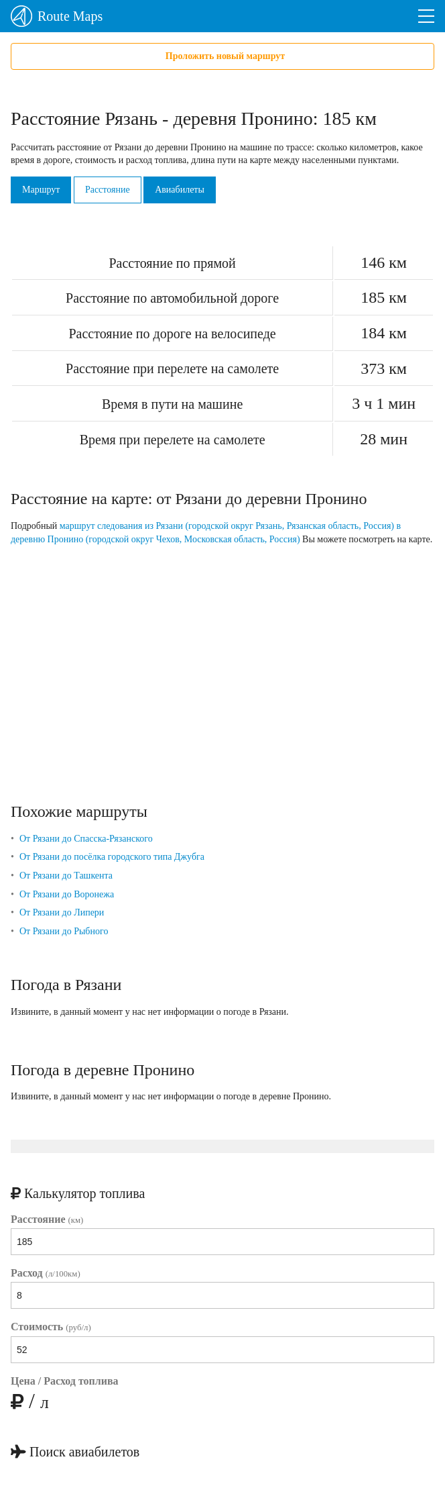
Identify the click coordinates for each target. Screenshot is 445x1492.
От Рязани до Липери (61, 912)
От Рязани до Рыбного (63, 931)
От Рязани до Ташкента (66, 876)
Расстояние (107, 190)
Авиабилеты (179, 190)
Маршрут (41, 190)
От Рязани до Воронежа (66, 894)
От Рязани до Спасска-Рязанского (86, 839)
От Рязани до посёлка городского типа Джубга (111, 857)
